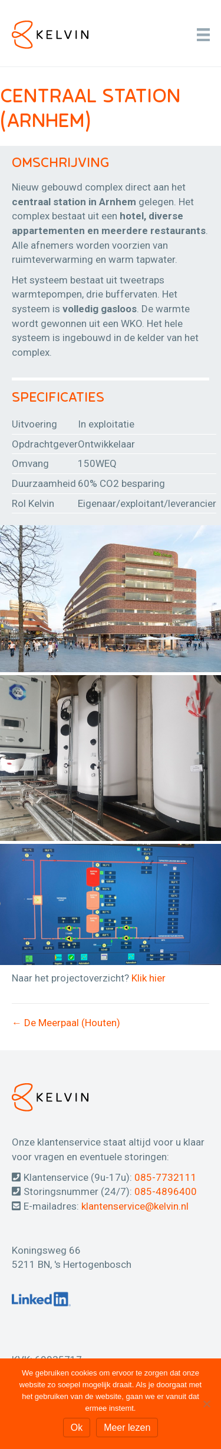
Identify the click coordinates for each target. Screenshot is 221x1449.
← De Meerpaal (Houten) (66, 1023)
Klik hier (148, 978)
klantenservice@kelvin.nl (135, 1206)
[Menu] (203, 35)
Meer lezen (127, 1428)
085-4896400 (165, 1191)
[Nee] (206, 1404)
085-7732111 (165, 1177)
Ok (77, 1428)
